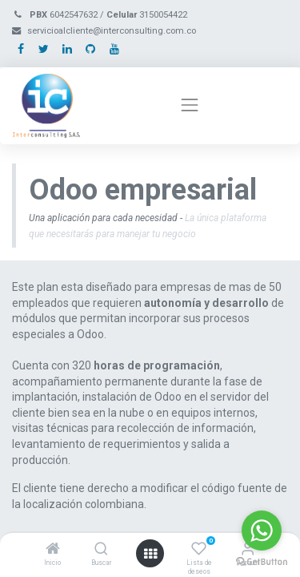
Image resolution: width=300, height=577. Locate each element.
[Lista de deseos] (198, 549)
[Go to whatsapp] (262, 530)
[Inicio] (53, 549)
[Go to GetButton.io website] (261, 561)
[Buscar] (101, 549)
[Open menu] (150, 553)
